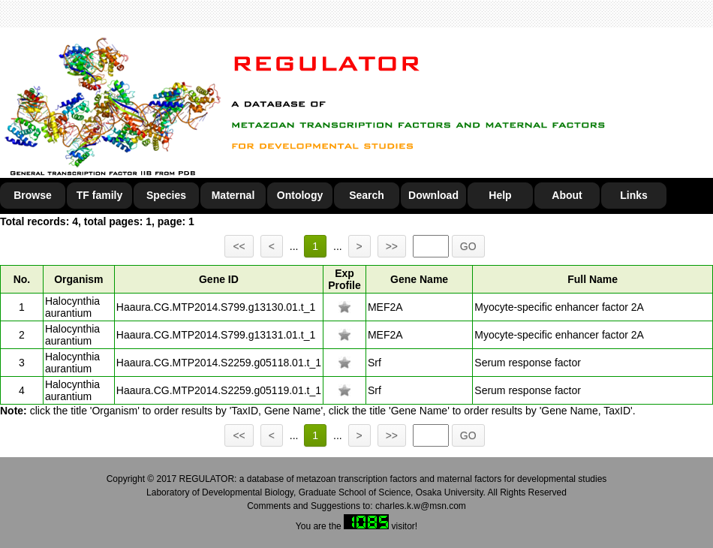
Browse (33, 195)
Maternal (233, 195)
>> (392, 246)
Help (500, 195)
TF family (99, 195)
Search (366, 195)
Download (433, 195)
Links (634, 195)
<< (239, 246)
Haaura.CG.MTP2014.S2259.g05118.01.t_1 (218, 363)
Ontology (300, 195)
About (567, 195)
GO (468, 246)
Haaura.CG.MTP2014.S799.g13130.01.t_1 (215, 307)
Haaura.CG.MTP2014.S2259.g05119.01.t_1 (218, 390)
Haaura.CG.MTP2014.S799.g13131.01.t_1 (215, 335)
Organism (78, 279)
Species (166, 195)
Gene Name (419, 279)
